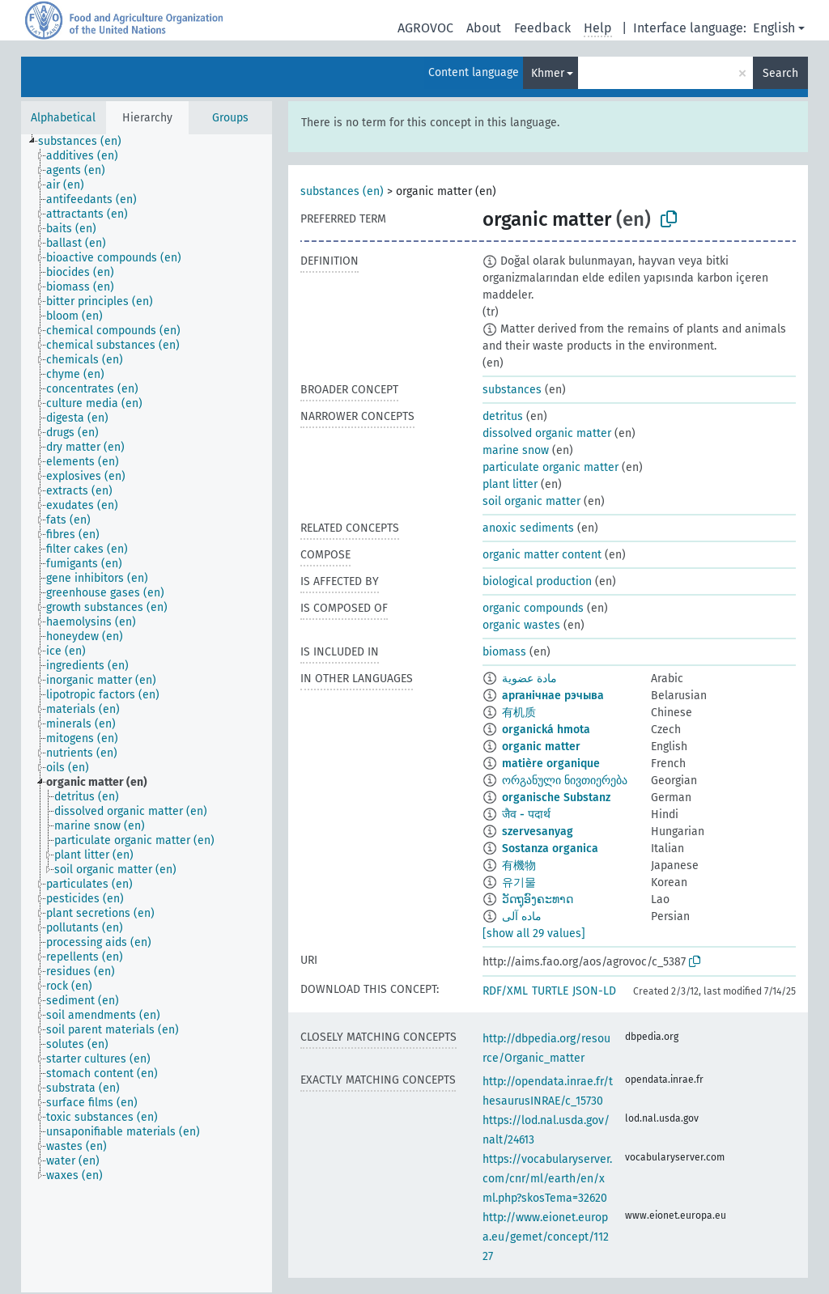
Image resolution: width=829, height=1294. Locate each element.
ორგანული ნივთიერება (564, 780)
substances (512, 390)
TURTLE (550, 991)
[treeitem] (86, 141)
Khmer (547, 73)
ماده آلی (522, 916)
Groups (230, 118)
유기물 (519, 882)
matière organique (551, 763)
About (483, 28)
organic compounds (533, 608)
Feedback (542, 28)
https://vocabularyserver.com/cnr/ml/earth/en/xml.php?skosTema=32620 (547, 1178)
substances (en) (342, 191)
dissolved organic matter (547, 433)
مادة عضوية (529, 678)
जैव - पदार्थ (526, 814)
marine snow (516, 450)
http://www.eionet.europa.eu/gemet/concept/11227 (546, 1237)
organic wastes (521, 625)
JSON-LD (594, 991)
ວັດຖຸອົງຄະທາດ (537, 899)
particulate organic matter (551, 467)
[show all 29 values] (534, 933)
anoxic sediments (528, 528)
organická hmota (546, 729)
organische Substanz (556, 797)
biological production (537, 581)
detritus (503, 416)
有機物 (519, 865)
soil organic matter (531, 501)
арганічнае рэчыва (553, 695)
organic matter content (542, 555)
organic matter (541, 746)
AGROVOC (425, 28)
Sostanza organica (550, 848)
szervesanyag (537, 831)
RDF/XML (505, 991)
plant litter (510, 484)
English (774, 28)
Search (780, 73)
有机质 (519, 712)
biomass (504, 652)
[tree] (146, 713)
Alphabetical (63, 118)
